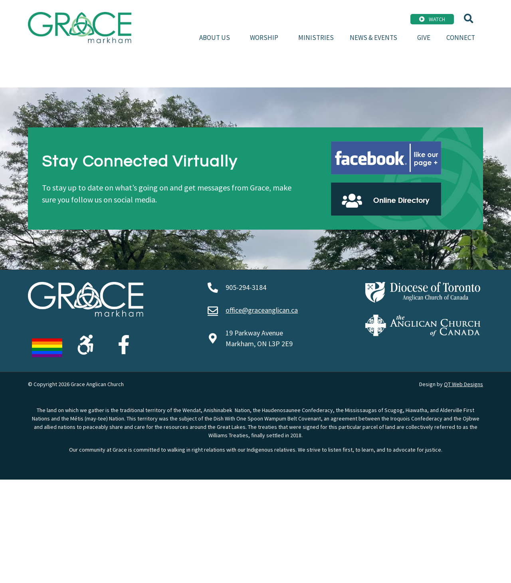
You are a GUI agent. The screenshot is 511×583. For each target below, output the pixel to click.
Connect (460, 37)
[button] (468, 18)
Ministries (316, 37)
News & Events (375, 37)
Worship (266, 37)
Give (423, 37)
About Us (216, 37)
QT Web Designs (463, 384)
